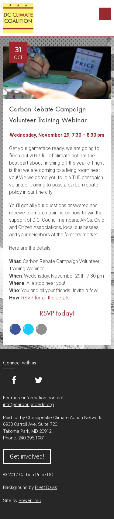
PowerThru (30, 500)
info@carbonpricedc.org (28, 404)
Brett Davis (46, 487)
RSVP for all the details (45, 298)
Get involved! (27, 456)
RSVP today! (57, 313)
